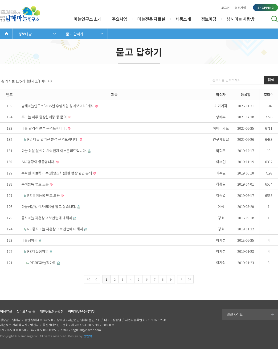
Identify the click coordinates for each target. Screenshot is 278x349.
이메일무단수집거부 (81, 311)
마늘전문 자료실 (151, 19)
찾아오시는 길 (25, 311)
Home (6, 33)
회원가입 (240, 7)
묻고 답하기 (74, 33)
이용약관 (6, 311)
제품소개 (183, 19)
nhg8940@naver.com (86, 330)
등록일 (245, 94)
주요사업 (119, 19)
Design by (80, 336)
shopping (266, 7)
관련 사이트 (234, 314)
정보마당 (209, 19)
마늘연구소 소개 (88, 19)
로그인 (225, 7)
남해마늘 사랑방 (240, 19)
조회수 (269, 94)
